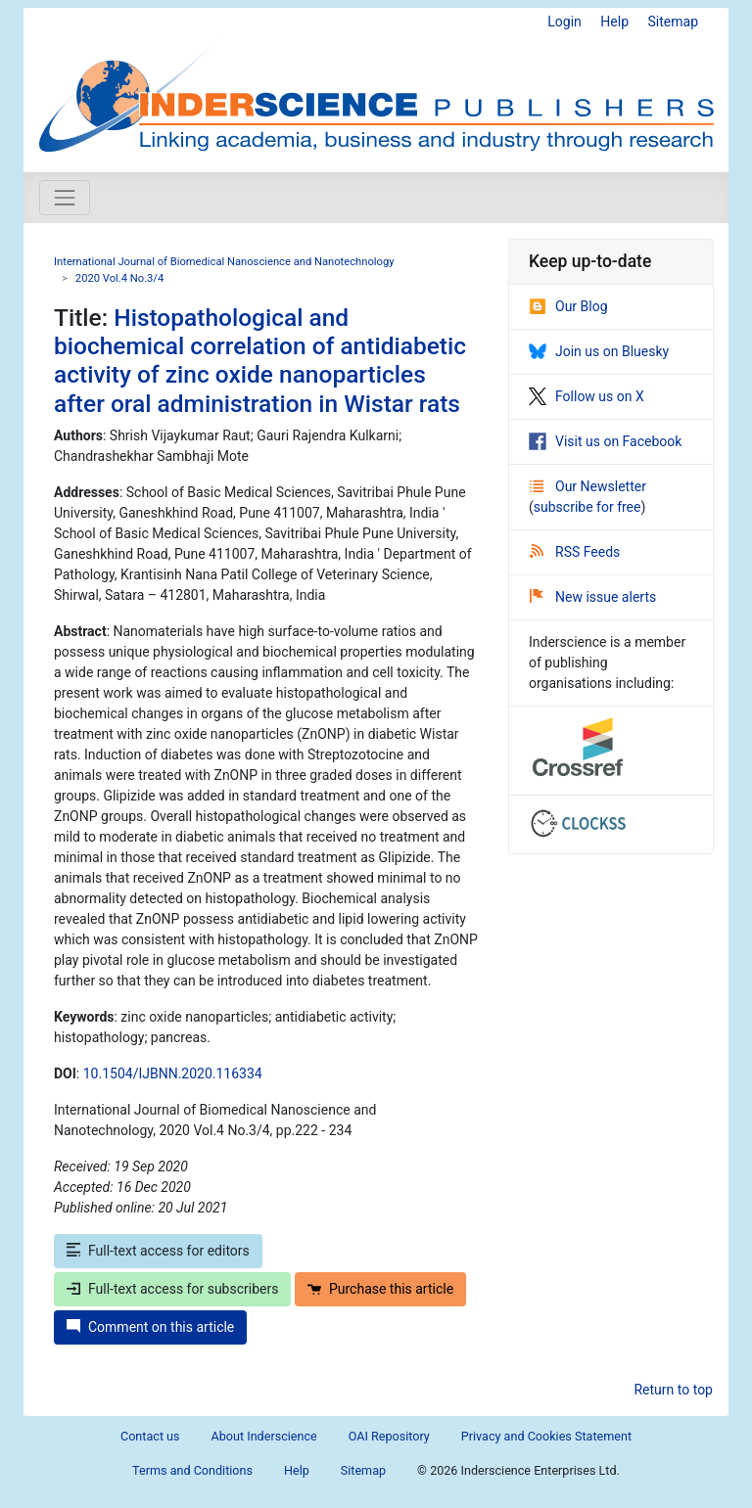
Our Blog (568, 306)
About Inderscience (264, 1436)
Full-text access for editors (158, 1250)
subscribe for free (587, 507)
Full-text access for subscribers (172, 1289)
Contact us (150, 1436)
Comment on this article (150, 1327)
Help (614, 21)
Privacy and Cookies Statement (546, 1436)
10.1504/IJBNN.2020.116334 (172, 1073)
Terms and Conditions (192, 1470)
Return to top (673, 1389)
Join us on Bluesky (599, 351)
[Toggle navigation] (64, 197)
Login (564, 21)
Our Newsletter (588, 486)
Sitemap (673, 21)
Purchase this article (380, 1289)
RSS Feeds (575, 552)
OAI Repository (389, 1436)
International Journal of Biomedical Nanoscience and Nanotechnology (224, 261)
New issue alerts (593, 597)
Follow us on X (586, 396)
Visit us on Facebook (605, 441)
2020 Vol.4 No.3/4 (119, 278)
